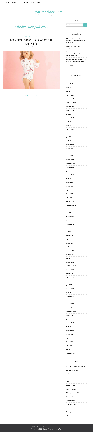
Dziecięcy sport (70, 385)
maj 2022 (68, 220)
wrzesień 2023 (70, 167)
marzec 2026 (69, 84)
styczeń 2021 (69, 258)
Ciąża (39, 2)
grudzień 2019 (70, 277)
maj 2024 (68, 140)
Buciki (67, 374)
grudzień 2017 (70, 345)
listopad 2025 (70, 99)
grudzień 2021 (70, 239)
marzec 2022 (69, 228)
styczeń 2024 (69, 152)
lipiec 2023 (69, 171)
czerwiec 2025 (70, 118)
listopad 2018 (70, 307)
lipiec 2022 (69, 213)
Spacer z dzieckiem (47, 12)
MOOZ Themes (42, 429)
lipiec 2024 (69, 137)
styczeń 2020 (70, 273)
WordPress (58, 429)
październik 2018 (71, 311)
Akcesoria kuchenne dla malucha (75, 366)
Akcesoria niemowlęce (72, 370)
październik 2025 (71, 102)
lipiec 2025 (69, 114)
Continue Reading (31, 95)
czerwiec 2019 (70, 288)
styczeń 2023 (69, 194)
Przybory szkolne (71, 404)
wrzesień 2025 (70, 106)
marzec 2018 (69, 334)
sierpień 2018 (69, 315)
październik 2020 (71, 266)
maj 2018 (68, 326)
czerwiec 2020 (70, 269)
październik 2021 (71, 247)
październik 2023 (71, 163)
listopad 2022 (70, 201)
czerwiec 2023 (70, 175)
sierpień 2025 (70, 110)
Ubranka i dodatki (12, 2)
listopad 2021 (70, 243)
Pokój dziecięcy (70, 400)
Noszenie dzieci (70, 396)
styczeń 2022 (69, 235)
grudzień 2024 (70, 129)
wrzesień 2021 (70, 250)
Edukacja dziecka (28, 2)
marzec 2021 (69, 254)
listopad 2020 (70, 262)
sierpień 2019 (69, 281)
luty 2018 (68, 338)
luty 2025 (68, 125)
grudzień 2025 (70, 95)
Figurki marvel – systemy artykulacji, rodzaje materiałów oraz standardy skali (75, 53)
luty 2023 (68, 190)
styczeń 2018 (69, 342)
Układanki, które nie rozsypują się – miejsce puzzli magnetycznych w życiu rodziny (76, 40)
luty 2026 (68, 87)
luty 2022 (68, 232)
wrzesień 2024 (70, 133)
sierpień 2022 (70, 209)
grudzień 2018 (70, 304)
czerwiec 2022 (70, 216)
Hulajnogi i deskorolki (72, 393)
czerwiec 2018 (70, 323)
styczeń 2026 (69, 91)
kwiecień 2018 (70, 330)
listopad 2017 (69, 349)
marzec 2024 (69, 148)
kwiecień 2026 (70, 80)
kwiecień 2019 (70, 296)
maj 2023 (68, 178)
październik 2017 (71, 353)
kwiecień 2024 (70, 144)
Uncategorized (70, 412)
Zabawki (68, 415)
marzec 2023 (69, 186)
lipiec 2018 (69, 319)
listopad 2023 (70, 159)
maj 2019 (68, 292)
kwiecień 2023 (70, 182)
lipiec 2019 (69, 285)
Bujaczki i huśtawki (71, 377)
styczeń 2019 (69, 300)
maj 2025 (68, 121)
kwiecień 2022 (70, 224)
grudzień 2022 (70, 197)
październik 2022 (71, 205)
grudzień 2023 (70, 156)
